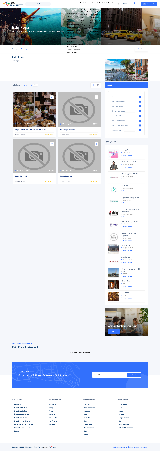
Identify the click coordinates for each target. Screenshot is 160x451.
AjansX (45, 447)
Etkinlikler (68, 4)
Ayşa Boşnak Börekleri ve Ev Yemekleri (30, 129)
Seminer (52, 424)
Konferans (53, 421)
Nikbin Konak (126, 281)
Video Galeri (116, 130)
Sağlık (86, 431)
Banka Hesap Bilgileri (22, 428)
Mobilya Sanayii (124, 424)
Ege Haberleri (89, 424)
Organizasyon (124, 418)
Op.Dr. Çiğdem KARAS (129, 174)
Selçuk (124, 283)
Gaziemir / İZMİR (127, 214)
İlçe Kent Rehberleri (21, 414)
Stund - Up (53, 418)
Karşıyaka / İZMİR (127, 164)
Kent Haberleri (89, 408)
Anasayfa (15, 49)
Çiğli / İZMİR (125, 152)
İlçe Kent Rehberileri (119, 111)
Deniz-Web (125, 150)
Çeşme (124, 274)
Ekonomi (87, 421)
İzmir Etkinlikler (117, 116)
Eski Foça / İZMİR (22, 124)
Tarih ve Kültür (124, 404)
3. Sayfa (87, 418)
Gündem (87, 404)
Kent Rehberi (90, 4)
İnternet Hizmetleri (126, 428)
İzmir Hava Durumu (118, 121)
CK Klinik (124, 186)
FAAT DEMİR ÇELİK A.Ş (129, 221)
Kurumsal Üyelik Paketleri (23, 424)
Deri (120, 421)
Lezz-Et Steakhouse (128, 293)
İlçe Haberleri (89, 428)
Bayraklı (124, 295)
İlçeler (109, 4)
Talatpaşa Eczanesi (67, 129)
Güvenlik (122, 414)
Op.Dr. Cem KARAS (128, 162)
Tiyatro (51, 411)
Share (141, 49)
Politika (86, 434)
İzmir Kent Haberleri (118, 101)
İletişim (17, 431)
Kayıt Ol (114, 332)
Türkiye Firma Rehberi (120, 447)
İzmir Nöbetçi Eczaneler (120, 125)
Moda (121, 411)
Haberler (79, 4)
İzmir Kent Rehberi (118, 106)
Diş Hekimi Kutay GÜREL (130, 197)
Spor (85, 414)
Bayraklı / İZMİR (126, 260)
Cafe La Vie (125, 245)
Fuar (120, 408)
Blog (101, 4)
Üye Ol (134, 375)
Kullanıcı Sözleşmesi (140, 447)
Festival (52, 414)
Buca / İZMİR (126, 238)
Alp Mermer (125, 257)
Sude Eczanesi (21, 176)
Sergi (51, 408)
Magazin (87, 411)
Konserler (53, 404)
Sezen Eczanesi (66, 176)
